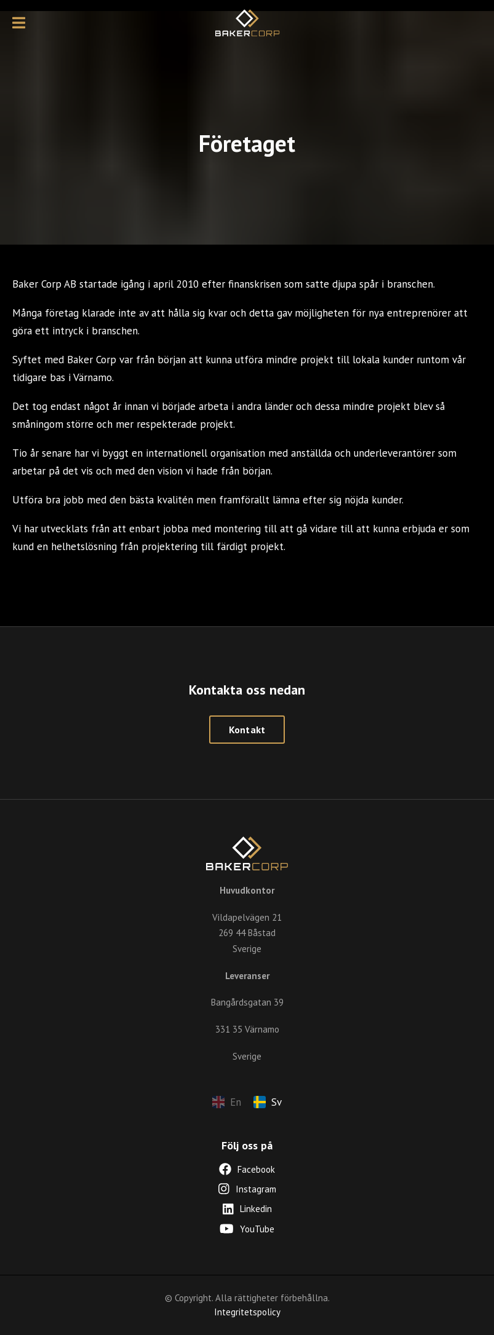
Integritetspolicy (247, 1312)
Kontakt (247, 729)
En (226, 1102)
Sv (267, 1102)
